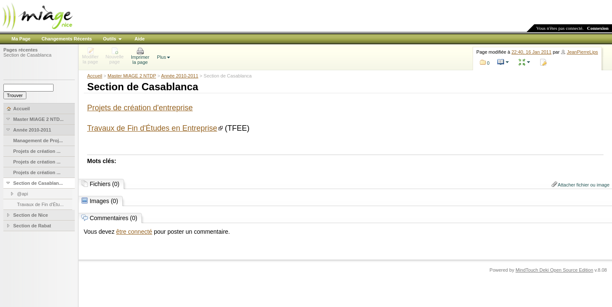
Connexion (598, 28)
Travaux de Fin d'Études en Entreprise (152, 128)
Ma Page (21, 38)
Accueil (94, 75)
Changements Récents (67, 38)
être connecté (134, 231)
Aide (139, 38)
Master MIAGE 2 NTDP (132, 75)
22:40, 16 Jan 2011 (531, 52)
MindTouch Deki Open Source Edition (554, 270)
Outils (109, 38)
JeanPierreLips (582, 52)
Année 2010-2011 (179, 75)
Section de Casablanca (27, 54)
